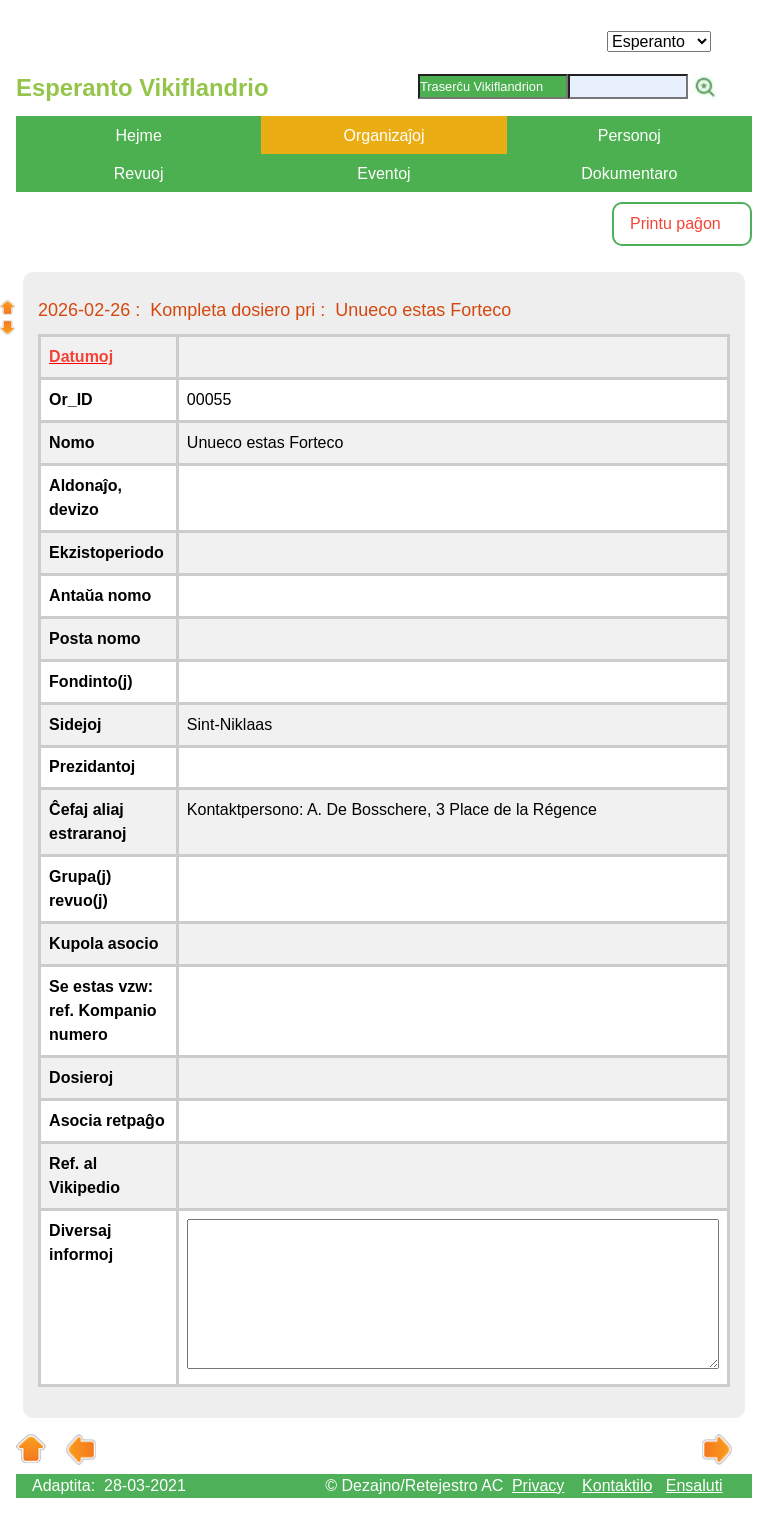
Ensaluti (694, 1485)
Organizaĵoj (384, 135)
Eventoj (383, 173)
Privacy (538, 1485)
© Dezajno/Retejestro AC (414, 1485)
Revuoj (139, 173)
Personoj (629, 135)
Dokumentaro (629, 173)
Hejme (139, 135)
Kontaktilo (617, 1485)
